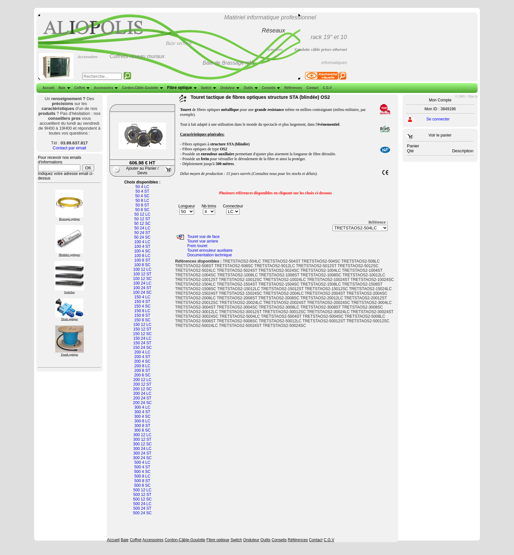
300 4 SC (142, 416)
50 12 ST (142, 219)
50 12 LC (142, 214)
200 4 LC (142, 352)
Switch (208, 88)
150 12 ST (142, 329)
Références (292, 88)
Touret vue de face (203, 236)
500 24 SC (142, 513)
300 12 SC (142, 444)
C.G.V (327, 88)
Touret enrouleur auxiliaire (209, 250)
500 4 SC (142, 471)
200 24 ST (142, 398)
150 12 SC (142, 333)
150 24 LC (142, 338)
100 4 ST (142, 246)
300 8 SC (142, 430)
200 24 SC (142, 402)
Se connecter (438, 119)
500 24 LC (142, 504)
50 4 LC (142, 186)
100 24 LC (142, 283)
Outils (249, 88)
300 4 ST (142, 412)
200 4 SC (142, 361)
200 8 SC (142, 375)
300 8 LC (142, 421)
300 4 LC (142, 407)
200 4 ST (142, 356)
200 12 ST (142, 384)
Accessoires (105, 88)
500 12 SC (142, 499)
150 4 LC (142, 297)
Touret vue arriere (202, 241)
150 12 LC (142, 324)
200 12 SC (142, 389)
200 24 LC (142, 393)
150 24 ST (142, 343)
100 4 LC (142, 242)
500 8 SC (142, 485)
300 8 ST (142, 425)
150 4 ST (142, 301)
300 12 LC (142, 435)
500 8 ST (142, 481)
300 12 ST (142, 439)
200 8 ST (142, 370)
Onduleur (229, 88)
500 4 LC (142, 462)
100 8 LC (142, 255)
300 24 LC (142, 448)
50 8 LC (142, 200)
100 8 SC (142, 265)
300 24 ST (142, 453)
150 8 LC (142, 311)
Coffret (81, 88)
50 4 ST (142, 191)
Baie (63, 88)
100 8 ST (142, 260)
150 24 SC (142, 347)
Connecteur (233, 206)
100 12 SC (142, 278)
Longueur (186, 206)
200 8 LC (142, 366)
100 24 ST (142, 288)
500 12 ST (142, 494)
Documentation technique (209, 255)
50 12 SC (142, 223)
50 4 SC (142, 196)
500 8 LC (142, 476)
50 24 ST (142, 232)
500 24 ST (142, 508)
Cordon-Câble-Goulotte (142, 88)
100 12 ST (142, 274)
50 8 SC (142, 209)
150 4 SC (142, 306)
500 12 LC (142, 490)
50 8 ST (142, 205)
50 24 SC (142, 237)
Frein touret (197, 246)
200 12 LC (142, 379)
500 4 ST (142, 467)
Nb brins (209, 206)
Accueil (48, 88)
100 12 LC (142, 269)
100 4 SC (142, 251)
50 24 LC (142, 228)
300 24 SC (142, 458)
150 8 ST (142, 315)
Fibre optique (181, 87)
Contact (311, 88)
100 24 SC (142, 292)
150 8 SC (142, 320)
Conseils (270, 88)
